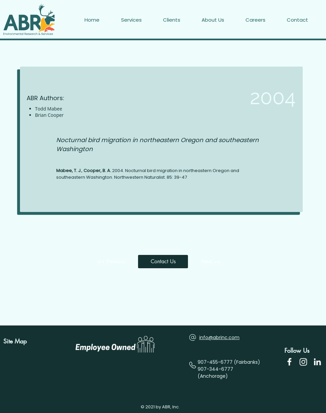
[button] (304, 20)
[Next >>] (213, 261)
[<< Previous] (113, 261)
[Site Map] (17, 341)
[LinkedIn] (317, 362)
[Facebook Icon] (289, 362)
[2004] (257, 97)
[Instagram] (303, 362)
